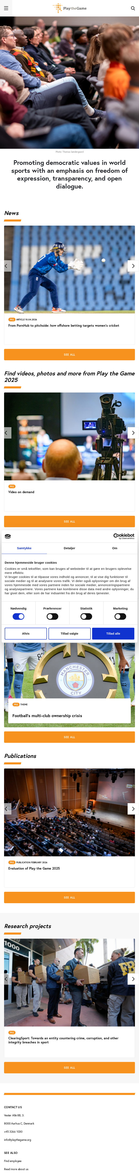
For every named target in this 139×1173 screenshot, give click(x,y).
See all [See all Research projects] (69, 1067)
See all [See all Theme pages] (69, 737)
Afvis (26, 633)
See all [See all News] (69, 354)
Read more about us (16, 1169)
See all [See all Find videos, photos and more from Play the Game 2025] (69, 521)
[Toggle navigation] (6, 8)
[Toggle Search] (133, 8)
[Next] (133, 266)
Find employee (12, 1161)
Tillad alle (113, 633)
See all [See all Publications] (69, 897)
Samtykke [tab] (24, 548)
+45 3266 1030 (13, 1131)
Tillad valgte (69, 633)
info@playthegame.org (17, 1140)
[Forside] (69, 8)
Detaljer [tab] (69, 548)
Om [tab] (114, 548)
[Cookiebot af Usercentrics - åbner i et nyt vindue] (116, 536)
